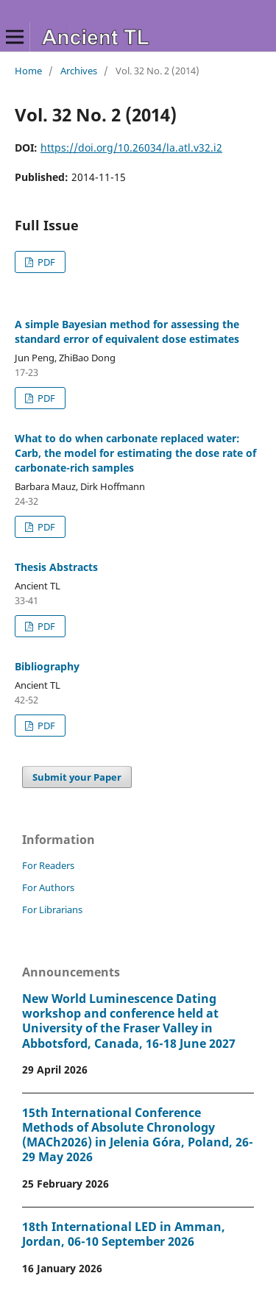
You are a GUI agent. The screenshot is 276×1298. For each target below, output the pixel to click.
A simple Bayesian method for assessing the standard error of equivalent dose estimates (127, 331)
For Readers (48, 865)
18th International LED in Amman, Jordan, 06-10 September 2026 (123, 1234)
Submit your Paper (76, 777)
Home (28, 70)
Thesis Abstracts (56, 567)
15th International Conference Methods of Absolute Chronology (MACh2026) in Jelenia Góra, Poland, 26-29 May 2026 (137, 1134)
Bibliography (47, 666)
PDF (45, 262)
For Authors (48, 887)
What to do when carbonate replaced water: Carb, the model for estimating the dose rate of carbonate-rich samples (135, 453)
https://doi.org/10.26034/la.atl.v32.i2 (131, 148)
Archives (78, 70)
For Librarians (52, 909)
